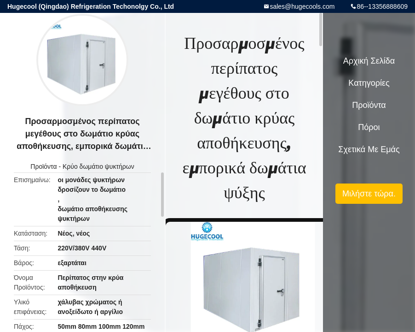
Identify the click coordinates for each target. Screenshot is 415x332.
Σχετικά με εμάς (368, 149)
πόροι (369, 127)
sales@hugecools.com (302, 6)
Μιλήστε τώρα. (369, 193)
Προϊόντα (43, 166)
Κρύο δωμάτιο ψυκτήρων (98, 166)
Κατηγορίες (368, 83)
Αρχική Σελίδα (369, 60)
